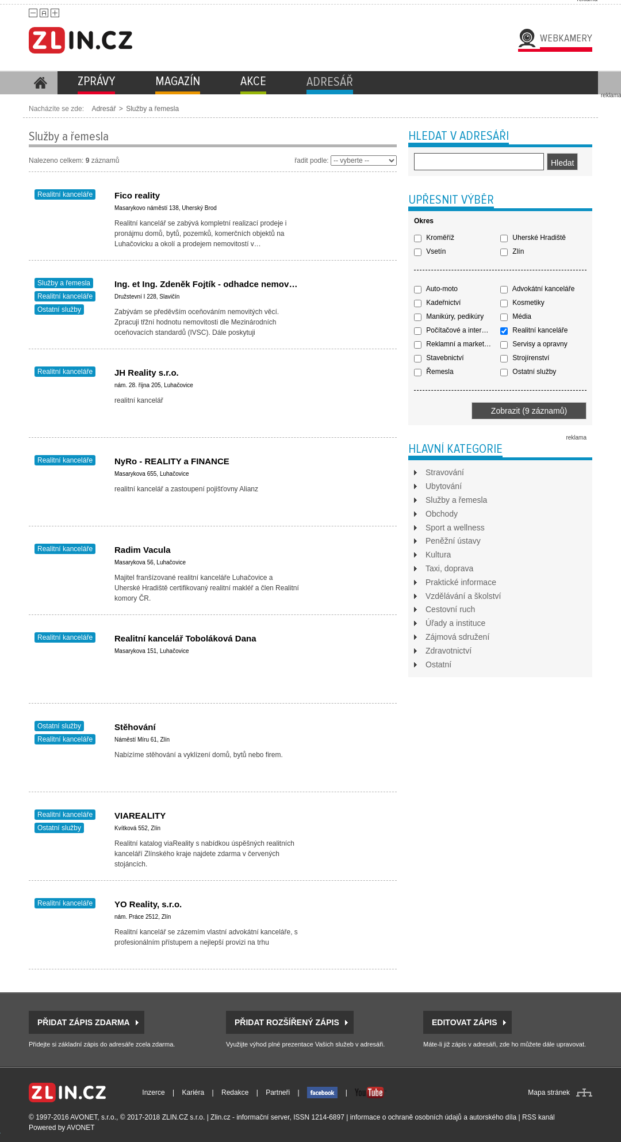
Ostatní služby (59, 309)
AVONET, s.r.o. (93, 1117)
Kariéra (193, 1092)
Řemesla (434, 372)
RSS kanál (538, 1117)
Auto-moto (436, 289)
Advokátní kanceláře (537, 289)
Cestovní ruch (450, 609)
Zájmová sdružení (457, 636)
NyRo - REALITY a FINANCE (171, 461)
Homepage (40, 82)
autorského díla (492, 1117)
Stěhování (135, 727)
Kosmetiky (522, 303)
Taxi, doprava (449, 568)
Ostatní (438, 664)
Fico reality (137, 195)
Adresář (103, 109)
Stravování (444, 472)
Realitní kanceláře (65, 194)
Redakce (234, 1092)
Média (515, 316)
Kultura (438, 554)
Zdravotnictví (448, 650)
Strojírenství (524, 358)
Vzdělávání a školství (463, 596)
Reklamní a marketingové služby (457, 344)
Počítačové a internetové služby (457, 330)
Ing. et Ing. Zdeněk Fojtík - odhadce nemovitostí (211, 284)
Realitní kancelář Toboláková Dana (185, 638)
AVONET (80, 1128)
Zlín (512, 251)
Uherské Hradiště (533, 238)
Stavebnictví (439, 358)
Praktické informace (460, 582)
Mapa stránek (549, 1092)
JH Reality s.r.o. (146, 372)
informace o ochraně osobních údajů (406, 1117)
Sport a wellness (455, 527)
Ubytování (443, 486)
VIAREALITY (140, 815)
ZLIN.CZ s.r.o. (183, 1117)
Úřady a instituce (455, 623)
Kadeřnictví (437, 303)
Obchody (441, 513)
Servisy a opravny (534, 344)
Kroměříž (434, 238)
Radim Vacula (142, 550)
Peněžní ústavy (453, 540)
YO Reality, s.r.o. (148, 904)
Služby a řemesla (152, 109)
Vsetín (430, 251)
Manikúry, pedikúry (449, 316)
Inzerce (153, 1092)
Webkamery (566, 38)
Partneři (278, 1092)
